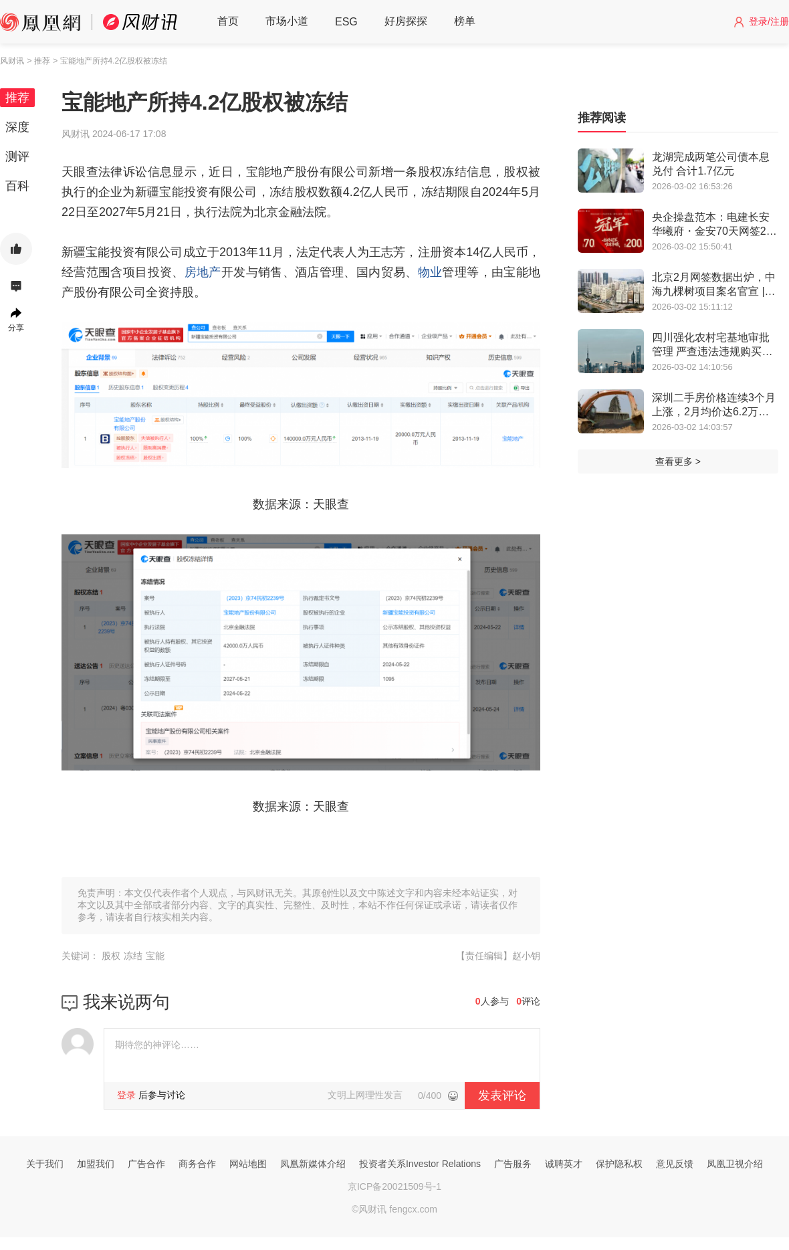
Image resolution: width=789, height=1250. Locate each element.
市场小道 (286, 21)
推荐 (17, 97)
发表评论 (502, 1095)
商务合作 (197, 1163)
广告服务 (513, 1163)
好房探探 (405, 21)
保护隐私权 (619, 1163)
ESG (346, 21)
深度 (17, 127)
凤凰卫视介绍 (735, 1163)
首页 (228, 21)
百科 (17, 186)
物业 (430, 272)
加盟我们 (95, 1163)
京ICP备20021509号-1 (394, 1186)
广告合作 (146, 1163)
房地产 (203, 272)
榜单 (464, 21)
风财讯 (12, 61)
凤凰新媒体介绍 (313, 1163)
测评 (17, 156)
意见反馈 (674, 1163)
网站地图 (248, 1163)
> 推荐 (38, 61)
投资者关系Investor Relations (420, 1163)
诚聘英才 (563, 1163)
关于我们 (45, 1163)
